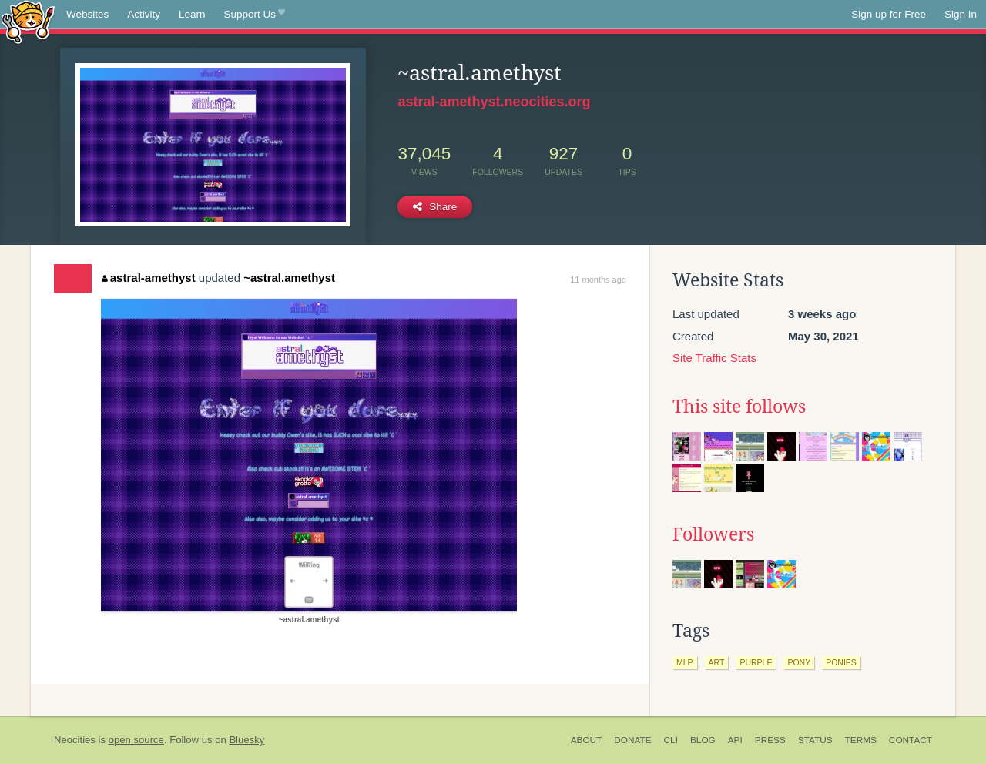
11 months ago (598, 279)
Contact (910, 740)
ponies (841, 662)
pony (798, 662)
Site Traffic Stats (714, 357)
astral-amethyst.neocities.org (493, 101)
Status (815, 740)
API (735, 740)
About (586, 740)
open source (136, 740)
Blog (703, 740)
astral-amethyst (148, 277)
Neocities (75, 740)
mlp (684, 662)
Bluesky (246, 740)
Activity (143, 14)
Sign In (960, 14)
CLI (671, 740)
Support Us (254, 14)
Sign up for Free (888, 14)
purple (756, 662)
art (717, 662)
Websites (87, 14)
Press (770, 740)
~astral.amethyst (289, 277)
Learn (192, 14)
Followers (713, 534)
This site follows (739, 407)
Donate (632, 740)
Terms (861, 740)
